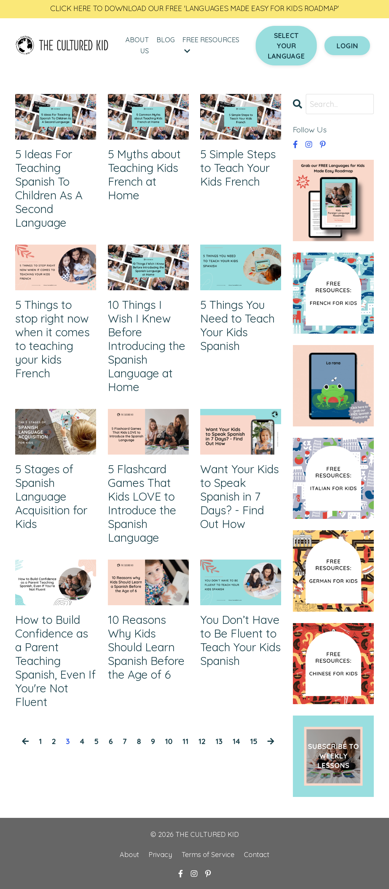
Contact (256, 854)
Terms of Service (209, 854)
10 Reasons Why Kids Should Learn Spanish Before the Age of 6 (146, 647)
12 (202, 741)
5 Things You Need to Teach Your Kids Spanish (237, 325)
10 (168, 741)
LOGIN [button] (347, 45)
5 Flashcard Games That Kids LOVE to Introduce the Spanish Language (142, 503)
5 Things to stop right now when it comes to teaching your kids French (52, 339)
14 (236, 741)
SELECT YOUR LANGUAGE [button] (286, 45)
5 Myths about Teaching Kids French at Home (144, 174)
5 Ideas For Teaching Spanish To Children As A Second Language (48, 188)
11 (185, 741)
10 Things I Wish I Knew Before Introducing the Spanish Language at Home (146, 346)
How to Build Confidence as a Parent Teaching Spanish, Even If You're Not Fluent (55, 661)
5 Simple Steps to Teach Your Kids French (238, 167)
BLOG (166, 39)
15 (254, 741)
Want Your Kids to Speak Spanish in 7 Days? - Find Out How (239, 496)
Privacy (160, 854)
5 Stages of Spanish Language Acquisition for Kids (51, 496)
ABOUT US (137, 45)
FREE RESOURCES (210, 44)
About (129, 854)
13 (219, 741)
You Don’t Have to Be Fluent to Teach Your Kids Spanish (240, 640)
